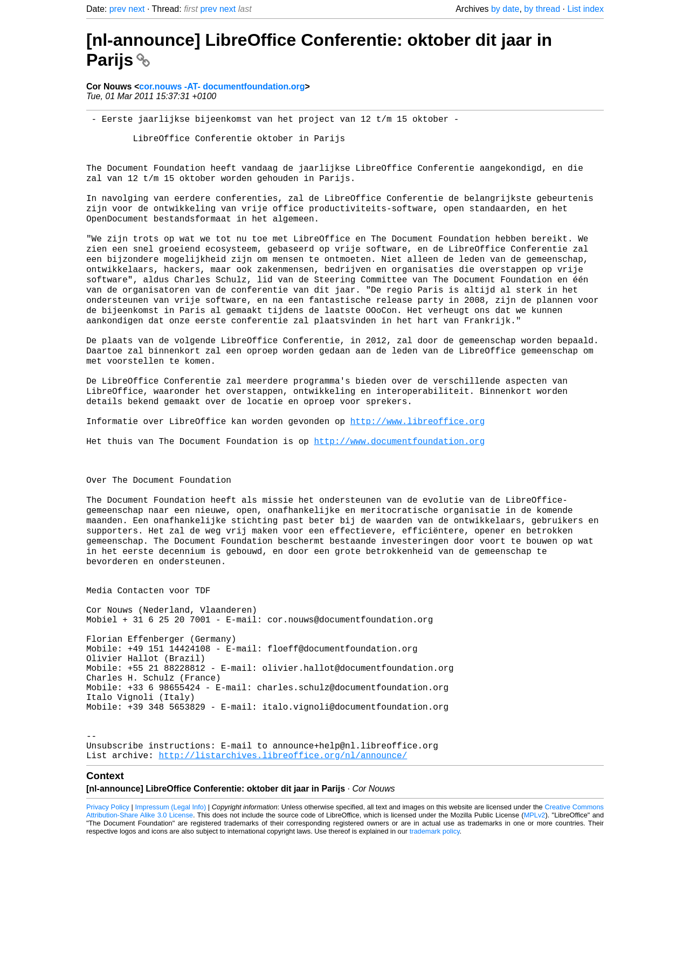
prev (117, 8)
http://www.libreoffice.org (417, 476)
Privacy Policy (107, 931)
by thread (542, 8)
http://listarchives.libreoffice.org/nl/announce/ (282, 879)
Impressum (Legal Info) (170, 931)
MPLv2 (535, 939)
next (136, 8)
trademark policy (435, 956)
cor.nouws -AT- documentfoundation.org (222, 86)
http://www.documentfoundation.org (399, 500)
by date (505, 8)
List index (585, 8)
